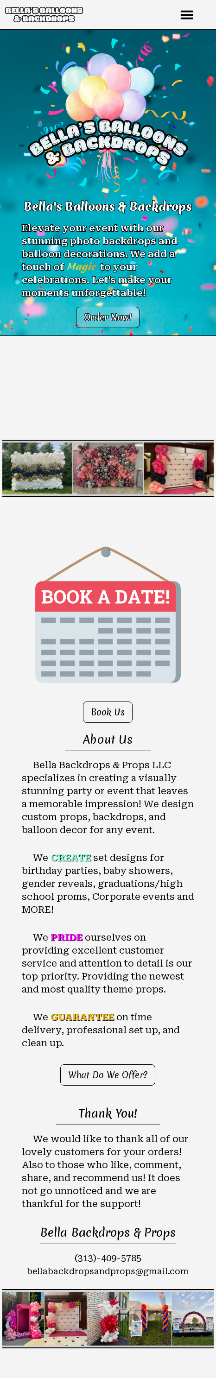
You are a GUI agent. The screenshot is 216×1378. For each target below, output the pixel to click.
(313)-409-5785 (108, 1258)
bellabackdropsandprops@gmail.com (108, 1271)
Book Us (108, 712)
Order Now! (108, 317)
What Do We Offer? (107, 1075)
